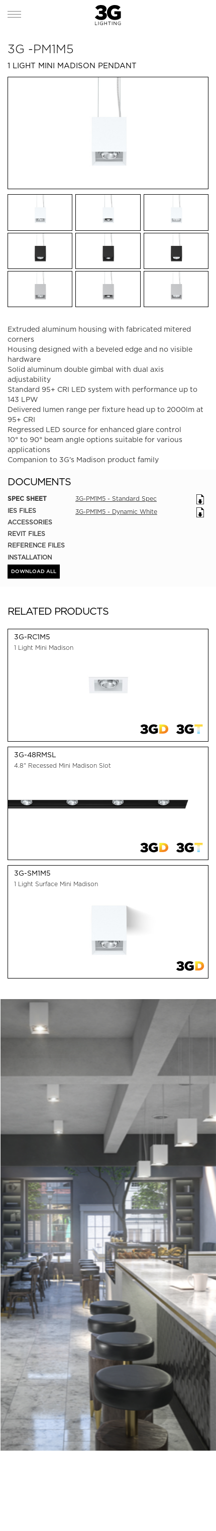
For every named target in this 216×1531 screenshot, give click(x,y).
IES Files (22, 510)
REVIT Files (26, 533)
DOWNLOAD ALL (33, 571)
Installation (30, 557)
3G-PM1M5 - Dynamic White (116, 511)
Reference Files (36, 545)
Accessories (30, 522)
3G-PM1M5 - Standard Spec (116, 498)
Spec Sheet (27, 499)
